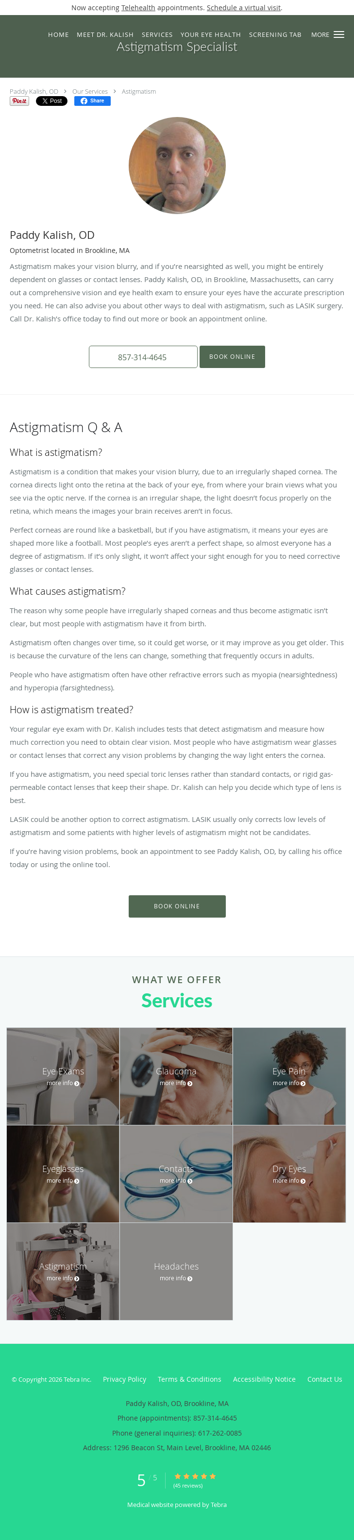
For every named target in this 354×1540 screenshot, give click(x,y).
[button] (339, 34)
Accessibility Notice (264, 1379)
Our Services (90, 91)
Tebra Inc (77, 1379)
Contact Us (324, 1379)
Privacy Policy (124, 1379)
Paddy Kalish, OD (34, 91)
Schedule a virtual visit (244, 7)
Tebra (219, 1504)
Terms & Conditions (189, 1379)
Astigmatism (139, 91)
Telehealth (138, 7)
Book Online (232, 356)
